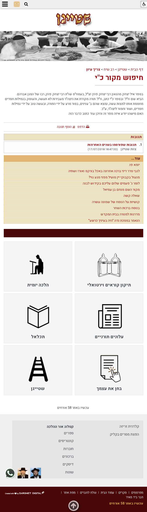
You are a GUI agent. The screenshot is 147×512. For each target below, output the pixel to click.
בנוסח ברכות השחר (126, 208)
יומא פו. (134, 164)
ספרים (69, 433)
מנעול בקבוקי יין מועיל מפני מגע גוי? (114, 177)
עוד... (135, 158)
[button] (26, 4)
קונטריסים (66, 440)
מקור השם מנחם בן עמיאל (121, 189)
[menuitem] (109, 266)
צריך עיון (93, 69)
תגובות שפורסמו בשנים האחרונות (111, 144)
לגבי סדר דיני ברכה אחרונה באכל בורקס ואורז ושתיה (104, 171)
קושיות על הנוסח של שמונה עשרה (116, 202)
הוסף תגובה (64, 127)
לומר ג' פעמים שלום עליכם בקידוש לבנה (111, 183)
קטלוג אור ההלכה (60, 426)
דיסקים (68, 464)
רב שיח (109, 69)
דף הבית (137, 69)
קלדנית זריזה (129, 426)
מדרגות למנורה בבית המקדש (120, 214)
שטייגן (122, 69)
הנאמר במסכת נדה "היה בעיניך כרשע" (114, 220)
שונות (69, 472)
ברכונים (68, 456)
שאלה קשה (132, 195)
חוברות (68, 448)
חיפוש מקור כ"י (119, 77)
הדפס (81, 127)
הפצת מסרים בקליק (124, 434)
